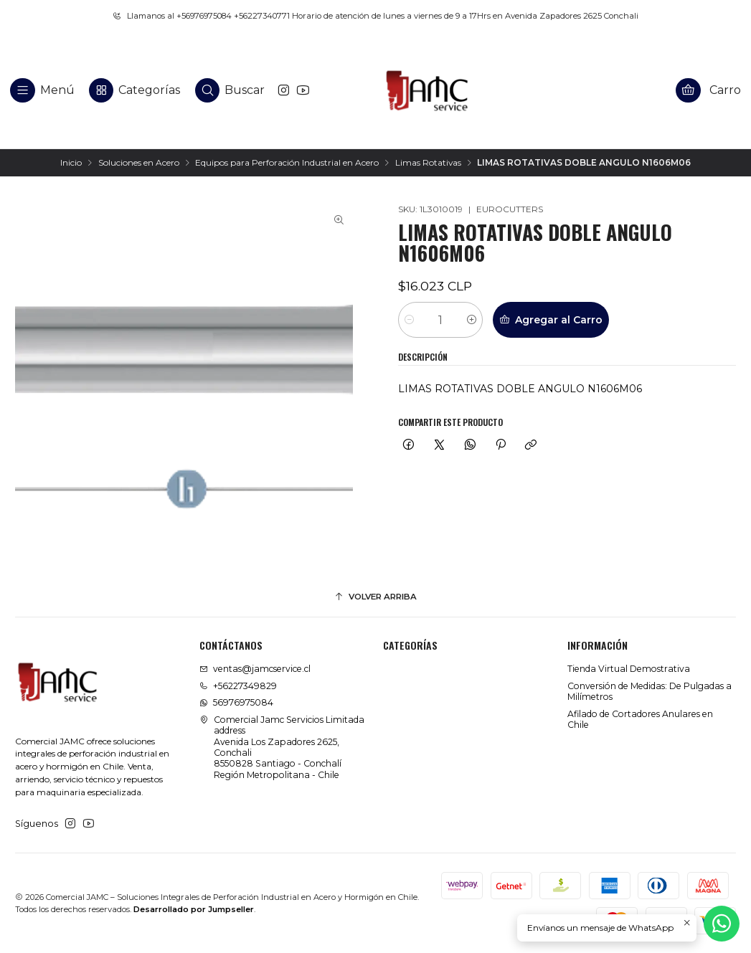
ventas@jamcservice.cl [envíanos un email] (255, 668)
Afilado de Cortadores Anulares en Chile (640, 719)
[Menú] (42, 90)
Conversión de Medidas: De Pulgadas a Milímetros (649, 691)
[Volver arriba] (375, 597)
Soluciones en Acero (138, 162)
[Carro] (709, 90)
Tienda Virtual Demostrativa (628, 668)
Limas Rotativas (428, 162)
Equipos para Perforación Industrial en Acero (287, 162)
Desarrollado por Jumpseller (193, 909)
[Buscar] (230, 90)
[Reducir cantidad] (409, 320)
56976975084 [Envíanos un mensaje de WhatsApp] (236, 702)
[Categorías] (134, 90)
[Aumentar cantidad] (471, 320)
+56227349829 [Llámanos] (238, 686)
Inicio (71, 162)
